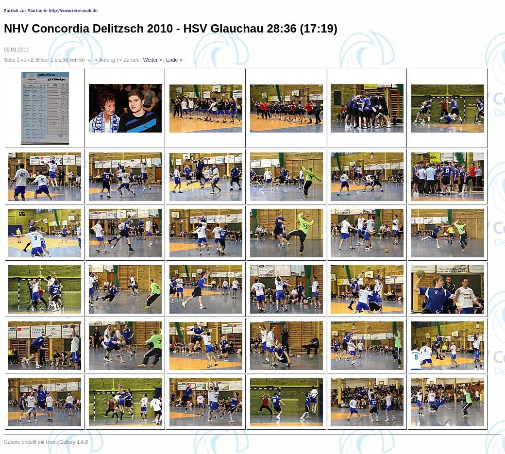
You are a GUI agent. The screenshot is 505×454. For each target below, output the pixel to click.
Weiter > (152, 60)
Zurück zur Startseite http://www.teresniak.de (51, 10)
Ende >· (175, 60)
